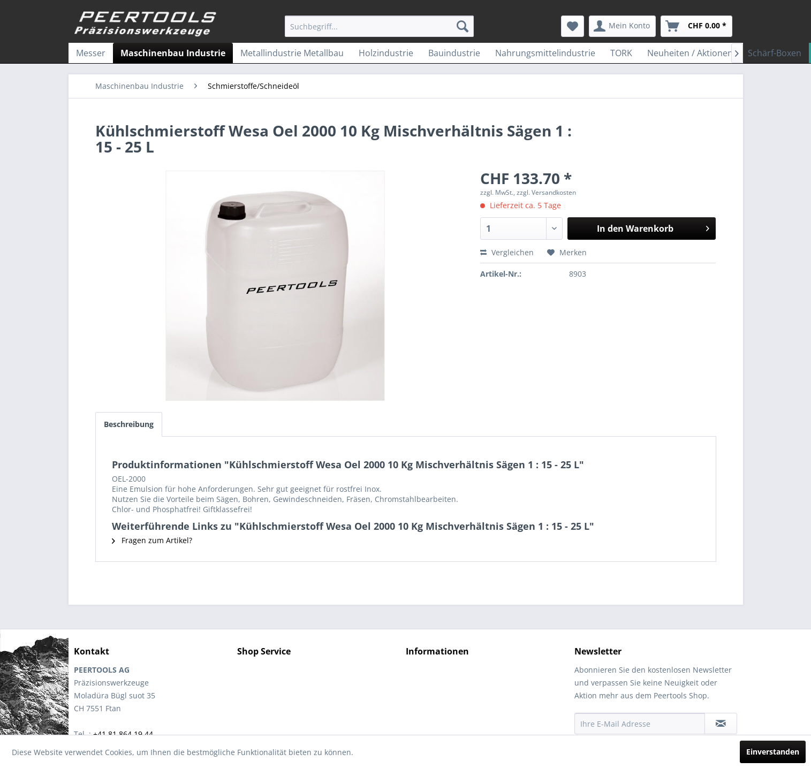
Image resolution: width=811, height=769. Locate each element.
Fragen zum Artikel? (152, 540)
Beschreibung (129, 424)
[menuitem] (379, 26)
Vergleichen (507, 252)
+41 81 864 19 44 (123, 734)
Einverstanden (772, 752)
